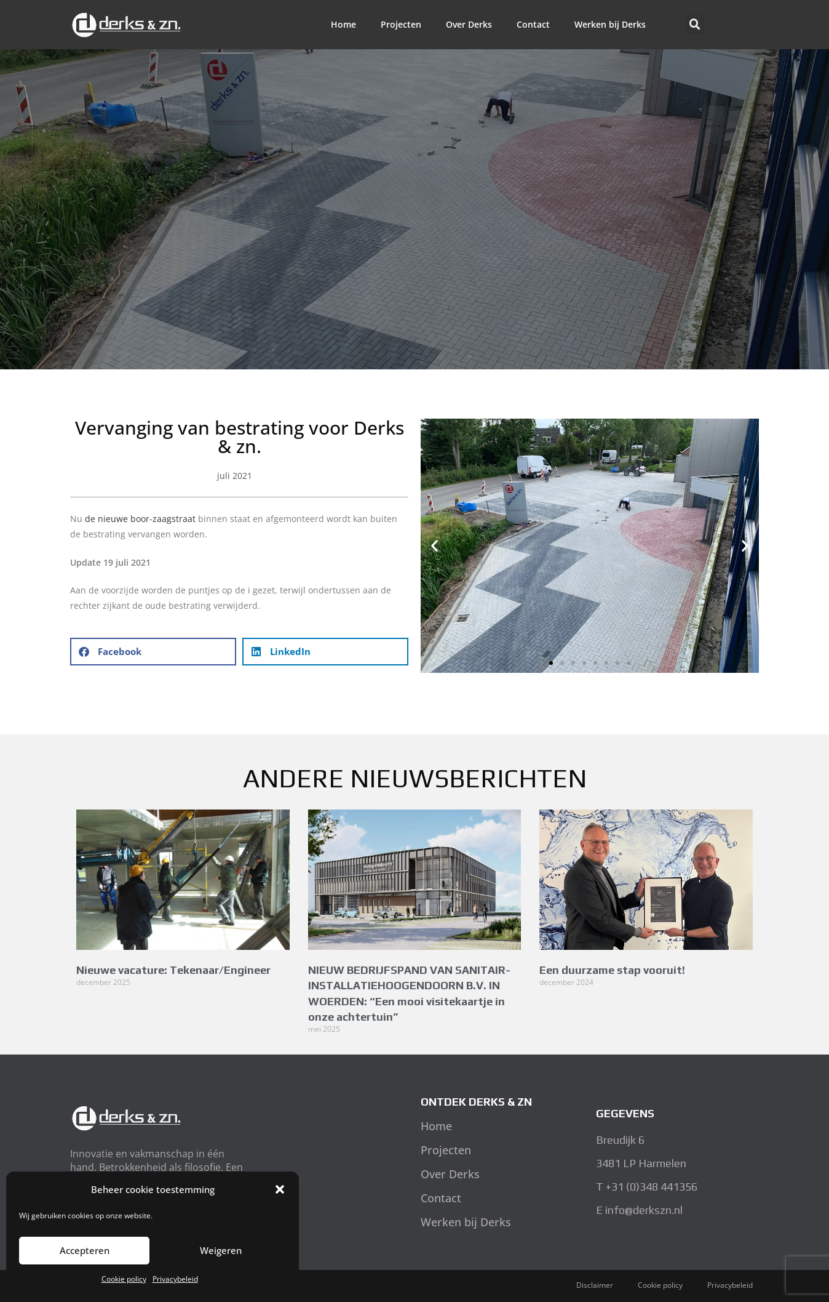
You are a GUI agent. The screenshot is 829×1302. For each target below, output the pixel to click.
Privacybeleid (175, 1279)
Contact (533, 24)
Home (343, 24)
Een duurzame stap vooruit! (612, 969)
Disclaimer (594, 1285)
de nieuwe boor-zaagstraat (140, 518)
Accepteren (84, 1250)
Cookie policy (123, 1279)
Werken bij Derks (610, 24)
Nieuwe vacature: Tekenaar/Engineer (173, 969)
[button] (280, 1189)
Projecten (401, 24)
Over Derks (469, 24)
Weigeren (221, 1250)
